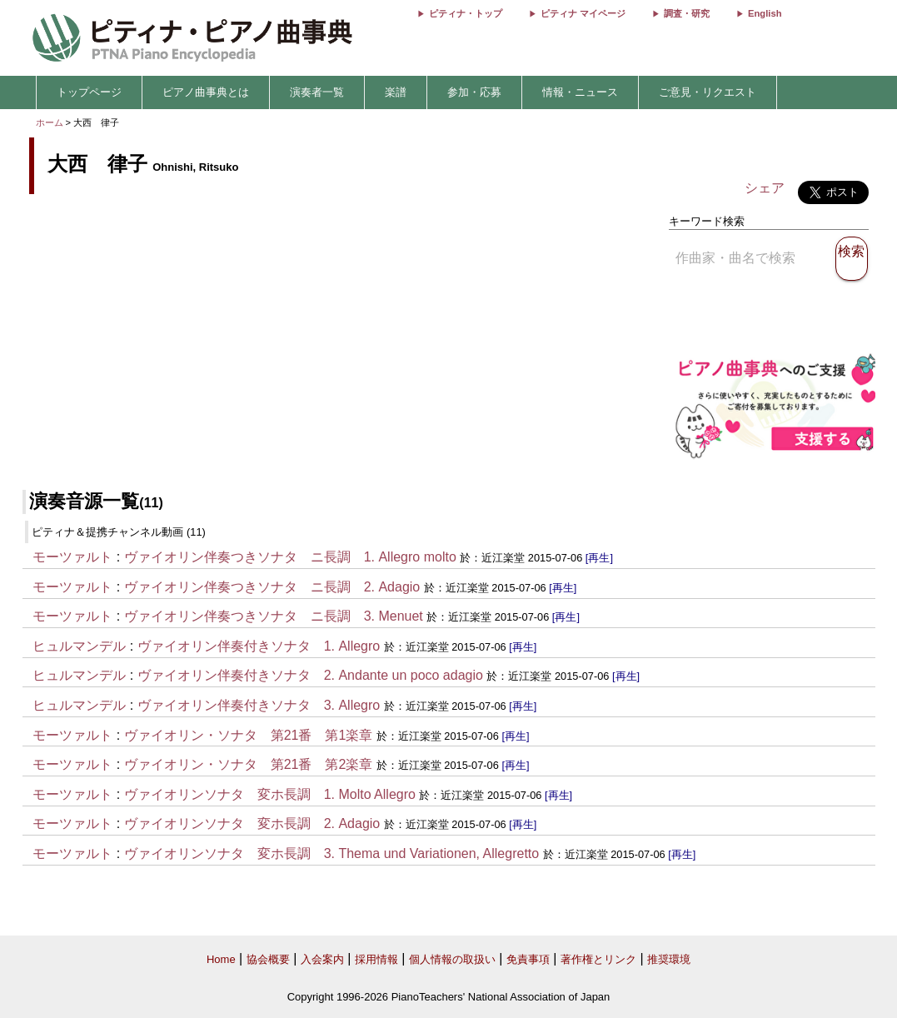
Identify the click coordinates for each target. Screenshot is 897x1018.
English (764, 13)
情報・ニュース (580, 92)
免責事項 (528, 959)
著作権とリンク (598, 959)
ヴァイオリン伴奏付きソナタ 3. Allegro (259, 705)
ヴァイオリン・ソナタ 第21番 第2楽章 (248, 764)
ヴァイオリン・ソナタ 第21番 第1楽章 (248, 735)
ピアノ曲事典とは (205, 92)
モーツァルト (72, 557)
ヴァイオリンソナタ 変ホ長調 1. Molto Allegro (270, 794)
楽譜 (395, 92)
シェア (765, 188)
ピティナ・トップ (465, 13)
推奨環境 (668, 959)
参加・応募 (474, 92)
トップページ (89, 92)
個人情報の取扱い (452, 959)
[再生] (599, 557)
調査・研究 (687, 13)
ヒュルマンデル (79, 646)
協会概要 (268, 959)
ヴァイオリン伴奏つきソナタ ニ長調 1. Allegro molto (290, 557)
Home (221, 959)
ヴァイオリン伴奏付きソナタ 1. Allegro (259, 646)
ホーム (49, 122)
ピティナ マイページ (583, 13)
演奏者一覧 (317, 92)
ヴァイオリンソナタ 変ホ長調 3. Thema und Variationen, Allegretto (332, 853)
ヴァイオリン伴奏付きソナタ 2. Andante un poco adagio (310, 675)
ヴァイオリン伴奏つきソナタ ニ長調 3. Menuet (273, 616)
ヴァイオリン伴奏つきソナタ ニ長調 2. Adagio (272, 587)
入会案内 (322, 959)
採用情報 (376, 959)
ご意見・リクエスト (707, 92)
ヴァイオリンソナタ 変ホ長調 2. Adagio (252, 823)
